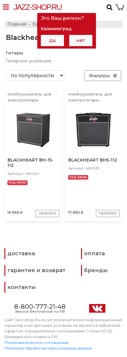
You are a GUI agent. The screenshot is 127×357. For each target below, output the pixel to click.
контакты (21, 287)
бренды (96, 270)
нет (80, 40)
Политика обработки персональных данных (48, 348)
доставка (21, 253)
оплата (94, 253)
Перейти (47, 213)
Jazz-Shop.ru (38, 7)
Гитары (14, 53)
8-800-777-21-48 (40, 306)
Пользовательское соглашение (36, 342)
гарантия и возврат (36, 270)
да (52, 40)
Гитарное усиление (29, 61)
